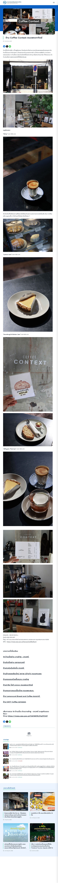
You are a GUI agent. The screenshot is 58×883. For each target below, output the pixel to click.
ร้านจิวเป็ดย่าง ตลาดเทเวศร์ (14, 662)
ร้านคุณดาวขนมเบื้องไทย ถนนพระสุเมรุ (18, 690)
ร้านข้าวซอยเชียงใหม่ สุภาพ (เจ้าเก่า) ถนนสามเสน (22, 673)
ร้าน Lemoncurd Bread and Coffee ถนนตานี (21, 696)
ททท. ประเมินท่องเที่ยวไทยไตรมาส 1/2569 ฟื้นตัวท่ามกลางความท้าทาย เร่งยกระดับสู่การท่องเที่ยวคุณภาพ (32, 759)
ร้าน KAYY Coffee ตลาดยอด (14, 702)
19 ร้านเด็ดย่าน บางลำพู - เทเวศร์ (16, 656)
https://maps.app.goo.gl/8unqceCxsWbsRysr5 (21, 642)
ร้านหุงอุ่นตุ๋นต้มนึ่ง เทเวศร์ (13, 668)
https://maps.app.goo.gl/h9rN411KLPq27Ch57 (28, 716)
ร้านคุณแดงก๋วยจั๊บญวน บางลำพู (16, 679)
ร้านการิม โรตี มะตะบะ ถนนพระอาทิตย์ (18, 685)
